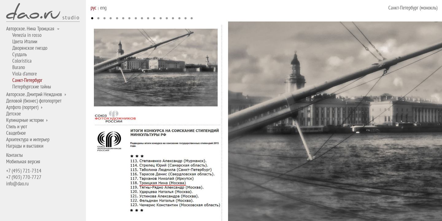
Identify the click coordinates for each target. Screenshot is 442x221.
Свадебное (16, 133)
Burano (18, 67)
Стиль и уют (16, 126)
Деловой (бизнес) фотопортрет (33, 100)
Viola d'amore (24, 73)
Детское (13, 113)
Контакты (14, 155)
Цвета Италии (24, 41)
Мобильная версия (23, 161)
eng (103, 7)
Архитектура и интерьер (27, 139)
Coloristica (22, 60)
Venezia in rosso (26, 35)
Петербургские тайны (31, 86)
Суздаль (19, 54)
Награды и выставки (24, 145)
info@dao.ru (17, 183)
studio (71, 17)
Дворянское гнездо (29, 48)
